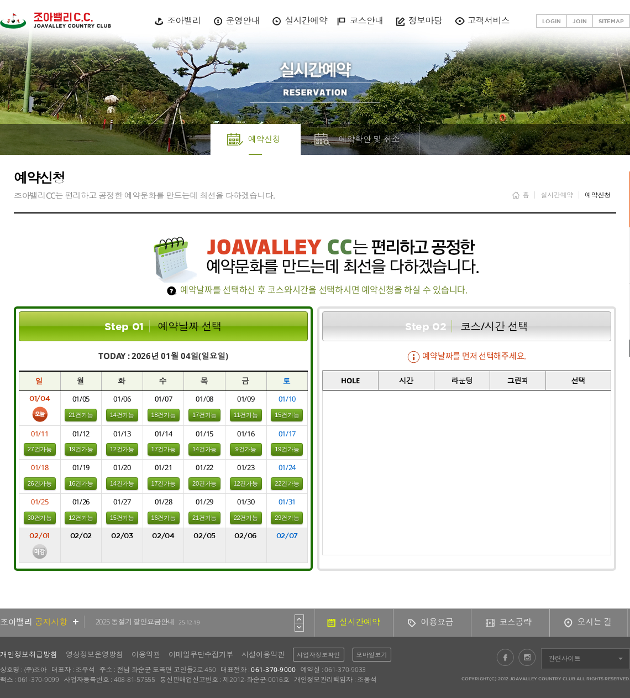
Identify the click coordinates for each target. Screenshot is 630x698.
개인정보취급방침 (28, 654)
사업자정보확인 (318, 654)
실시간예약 (306, 20)
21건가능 (81, 414)
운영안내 (243, 20)
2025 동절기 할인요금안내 (148, 622)
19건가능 (81, 449)
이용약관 (146, 654)
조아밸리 (184, 20)
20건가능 (204, 483)
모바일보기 (371, 654)
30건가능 (40, 517)
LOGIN (551, 21)
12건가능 (122, 449)
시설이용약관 (263, 654)
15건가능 (287, 414)
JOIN (580, 21)
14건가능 (122, 414)
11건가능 (246, 414)
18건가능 (163, 414)
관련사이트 (564, 658)
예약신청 (264, 138)
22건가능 (287, 483)
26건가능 (40, 483)
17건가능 (204, 414)
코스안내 (366, 20)
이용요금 (437, 621)
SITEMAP (611, 21)
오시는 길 (595, 621)
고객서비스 (488, 20)
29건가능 (287, 517)
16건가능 (81, 483)
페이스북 (505, 657)
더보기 (76, 622)
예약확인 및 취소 (369, 138)
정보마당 (425, 20)
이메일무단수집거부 (201, 654)
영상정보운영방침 (94, 654)
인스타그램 (527, 657)
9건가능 (245, 449)
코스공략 (515, 621)
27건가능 (40, 449)
